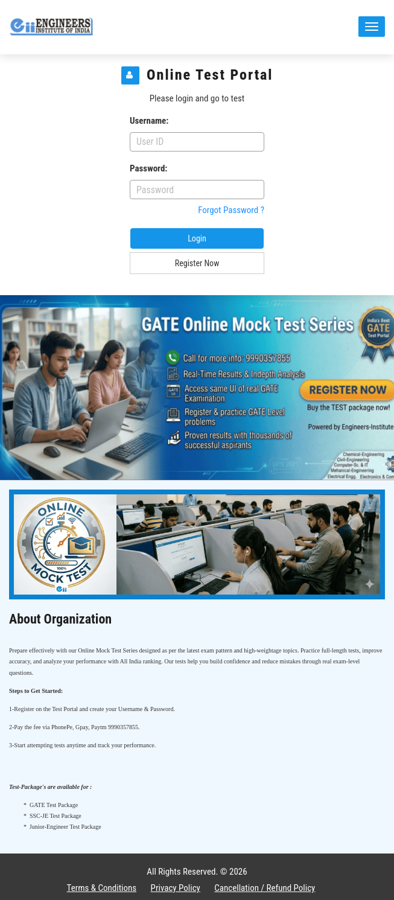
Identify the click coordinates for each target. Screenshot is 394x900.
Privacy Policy (175, 887)
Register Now (197, 263)
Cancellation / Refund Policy (264, 887)
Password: (148, 168)
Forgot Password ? (231, 210)
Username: (149, 120)
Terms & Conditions (102, 887)
